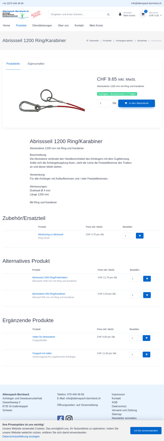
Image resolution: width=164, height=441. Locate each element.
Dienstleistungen (42, 25)
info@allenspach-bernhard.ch (146, 3)
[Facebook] (60, 420)
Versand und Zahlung (124, 410)
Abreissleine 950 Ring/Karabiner (48, 293)
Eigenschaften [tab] (36, 63)
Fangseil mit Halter (42, 353)
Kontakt (79, 25)
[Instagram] (69, 420)
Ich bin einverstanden (146, 430)
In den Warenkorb (137, 103)
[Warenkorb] (150, 14)
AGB (114, 402)
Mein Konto (96, 25)
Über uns (63, 25)
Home (6, 25)
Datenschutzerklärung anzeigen (21, 436)
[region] (82, 64)
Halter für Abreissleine (44, 336)
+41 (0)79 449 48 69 (12, 3)
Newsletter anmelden (124, 418)
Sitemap (117, 414)
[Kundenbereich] (125, 14)
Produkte (21, 25)
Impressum (118, 394)
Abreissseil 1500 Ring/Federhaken (50, 277)
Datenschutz (119, 406)
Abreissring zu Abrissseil (50, 234)
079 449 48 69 (75, 394)
